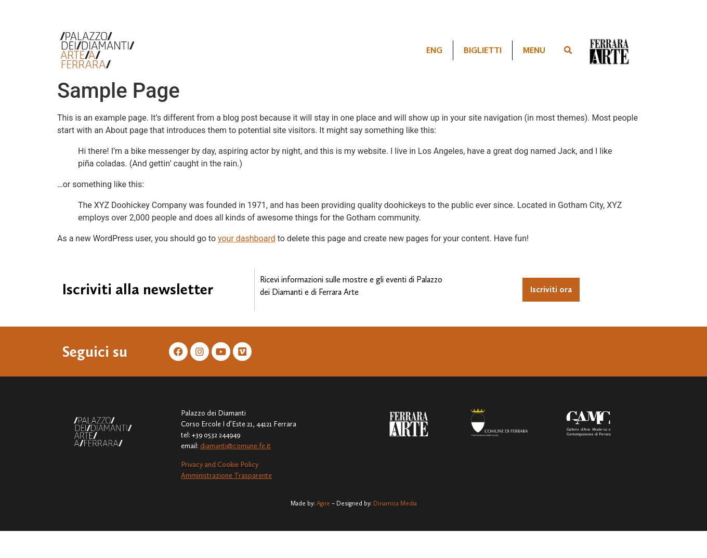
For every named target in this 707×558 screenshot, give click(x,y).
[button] (568, 50)
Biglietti (483, 50)
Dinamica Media (395, 503)
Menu (534, 50)
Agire (323, 503)
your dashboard (247, 238)
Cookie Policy (237, 464)
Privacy (192, 464)
